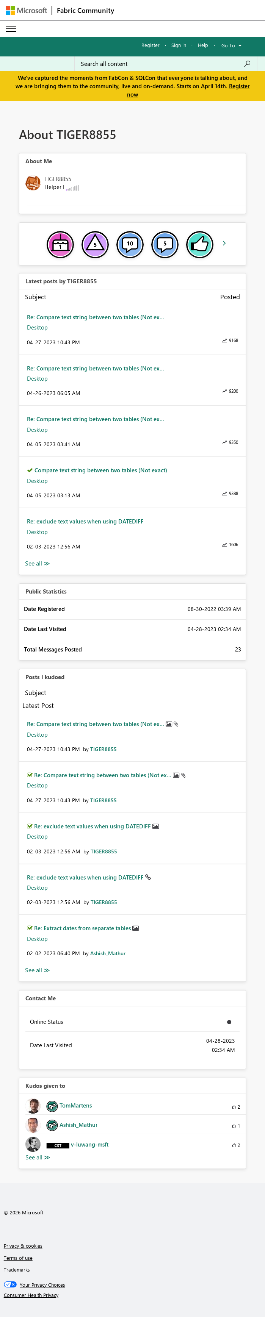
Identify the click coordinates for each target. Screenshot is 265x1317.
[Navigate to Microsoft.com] (26, 10)
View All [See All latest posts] (37, 563)
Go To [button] (228, 45)
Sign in (178, 45)
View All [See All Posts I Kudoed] (37, 970)
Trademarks (17, 1269)
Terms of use (18, 1258)
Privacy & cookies (23, 1245)
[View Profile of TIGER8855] (103, 749)
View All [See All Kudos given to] (37, 1157)
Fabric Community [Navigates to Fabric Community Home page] (85, 10)
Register (150, 45)
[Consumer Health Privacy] (133, 1295)
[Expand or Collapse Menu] (11, 29)
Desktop (37, 327)
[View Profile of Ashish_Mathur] (107, 953)
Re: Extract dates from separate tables (83, 928)
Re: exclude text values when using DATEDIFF (85, 521)
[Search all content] (165, 63)
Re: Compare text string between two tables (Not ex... (95, 317)
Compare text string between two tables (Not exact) (100, 470)
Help (203, 45)
